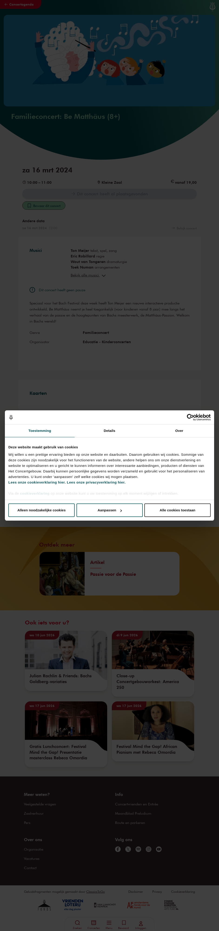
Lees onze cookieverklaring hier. (37, 482)
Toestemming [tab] (39, 431)
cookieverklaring (35, 493)
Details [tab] (109, 431)
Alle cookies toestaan (177, 510)
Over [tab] (179, 431)
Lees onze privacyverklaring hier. (96, 482)
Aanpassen (110, 510)
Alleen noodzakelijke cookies (41, 510)
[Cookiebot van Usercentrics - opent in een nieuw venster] (190, 417)
